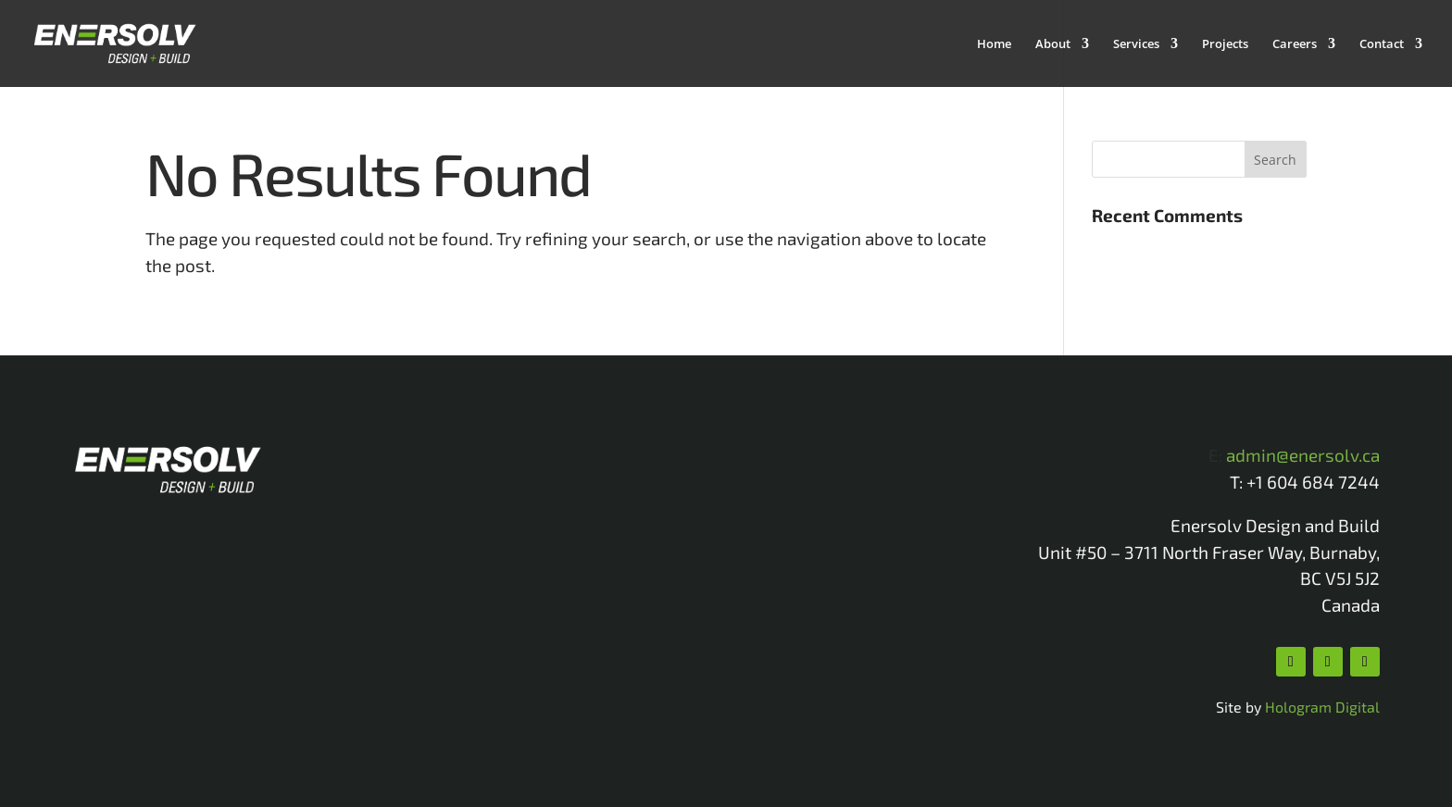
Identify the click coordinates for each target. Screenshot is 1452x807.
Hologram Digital (1322, 706)
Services (1136, 44)
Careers (1294, 44)
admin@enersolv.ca (1303, 455)
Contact (1381, 44)
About (1052, 44)
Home (994, 44)
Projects (1225, 44)
